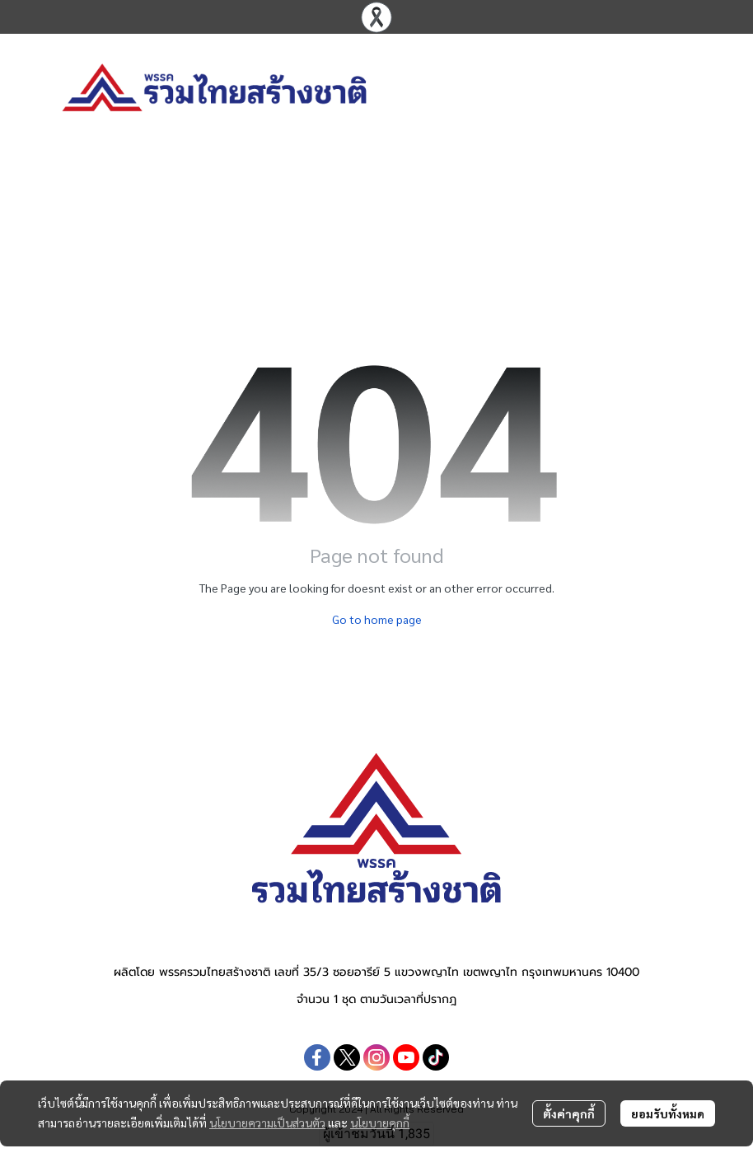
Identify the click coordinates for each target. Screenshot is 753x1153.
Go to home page (377, 619)
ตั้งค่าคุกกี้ (569, 1113)
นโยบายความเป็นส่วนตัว (267, 1122)
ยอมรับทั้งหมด (667, 1113)
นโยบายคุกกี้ (379, 1122)
